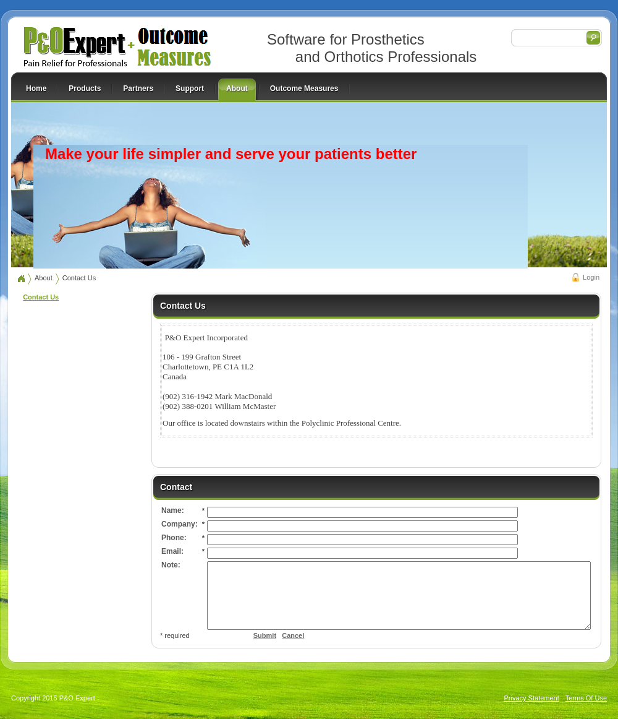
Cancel (249, 648)
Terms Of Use (586, 711)
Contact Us (79, 278)
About (44, 278)
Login (591, 277)
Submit (221, 648)
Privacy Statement (531, 711)
